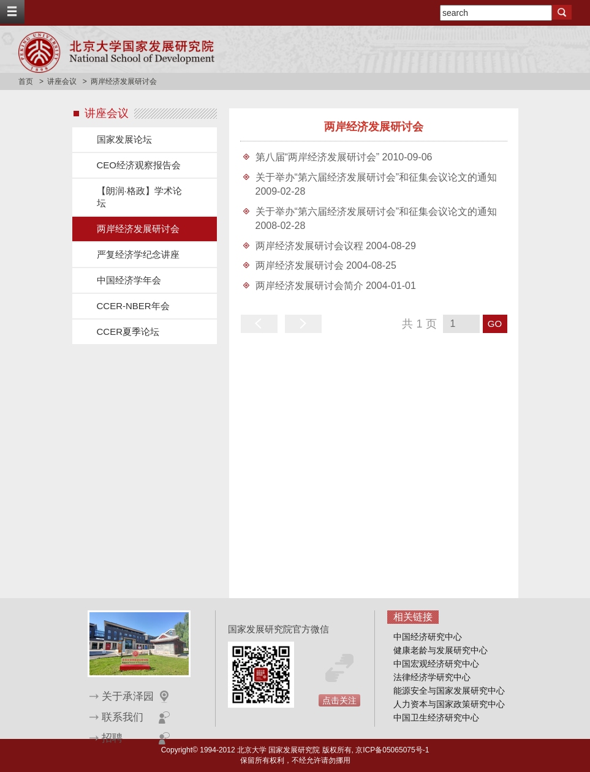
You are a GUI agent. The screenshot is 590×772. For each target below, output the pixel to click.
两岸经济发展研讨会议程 (310, 246)
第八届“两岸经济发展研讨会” (318, 157)
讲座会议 (62, 81)
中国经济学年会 (129, 280)
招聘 (112, 738)
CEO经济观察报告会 (139, 165)
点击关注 (339, 700)
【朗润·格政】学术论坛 (139, 197)
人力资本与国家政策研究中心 (449, 704)
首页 (25, 81)
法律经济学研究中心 (432, 677)
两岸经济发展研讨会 (138, 228)
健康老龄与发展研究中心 (440, 650)
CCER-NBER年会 (133, 306)
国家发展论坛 (124, 139)
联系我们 (122, 717)
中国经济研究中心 (427, 637)
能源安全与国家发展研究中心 (449, 690)
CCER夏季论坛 (128, 331)
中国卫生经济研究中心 (436, 717)
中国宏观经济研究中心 (436, 664)
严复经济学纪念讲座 (138, 254)
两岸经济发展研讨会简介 (310, 285)
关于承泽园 (128, 696)
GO (495, 323)
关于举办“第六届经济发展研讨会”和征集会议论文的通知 (376, 177)
